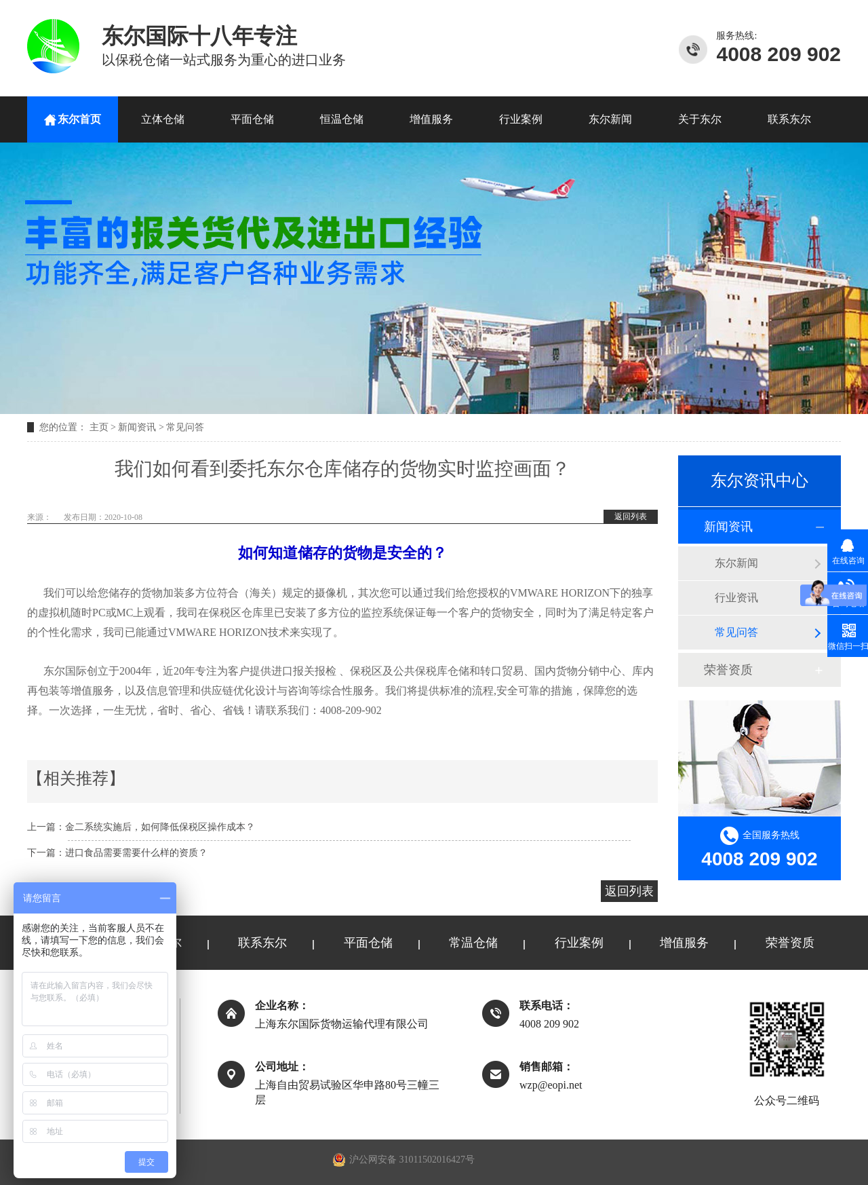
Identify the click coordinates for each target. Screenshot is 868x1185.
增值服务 (431, 119)
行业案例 (520, 119)
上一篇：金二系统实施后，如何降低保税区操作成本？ (141, 827)
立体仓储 (162, 119)
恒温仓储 (341, 119)
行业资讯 (736, 597)
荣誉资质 (728, 670)
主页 (99, 427)
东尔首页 (79, 119)
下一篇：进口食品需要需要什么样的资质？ (117, 853)
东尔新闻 (610, 119)
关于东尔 (700, 119)
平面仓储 (252, 119)
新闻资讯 (137, 427)
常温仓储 (473, 942)
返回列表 (630, 516)
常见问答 (185, 427)
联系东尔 (789, 119)
